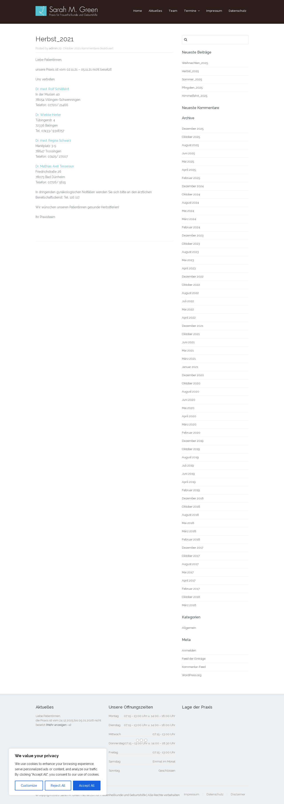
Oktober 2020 (191, 383)
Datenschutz (237, 10)
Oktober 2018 (191, 506)
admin (53, 48)
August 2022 (190, 293)
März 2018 (189, 531)
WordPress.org (191, 675)
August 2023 (190, 252)
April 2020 (189, 416)
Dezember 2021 (192, 326)
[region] (57, 771)
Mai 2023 (188, 260)
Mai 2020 (188, 408)
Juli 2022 (188, 301)
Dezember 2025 (192, 128)
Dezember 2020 (193, 375)
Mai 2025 (188, 161)
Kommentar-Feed (194, 667)
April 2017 (188, 580)
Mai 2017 (188, 572)
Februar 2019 (191, 490)
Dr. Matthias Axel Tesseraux (55, 166)
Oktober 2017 (191, 556)
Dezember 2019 (192, 441)
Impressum (214, 10)
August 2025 (190, 145)
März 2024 (189, 219)
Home (137, 10)
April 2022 (189, 317)
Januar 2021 (190, 367)
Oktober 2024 (191, 194)
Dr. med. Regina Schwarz (53, 140)
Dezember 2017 (192, 547)
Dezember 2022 (192, 276)
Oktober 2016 (191, 597)
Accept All (87, 785)
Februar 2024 (191, 227)
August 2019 (190, 457)
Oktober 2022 (191, 284)
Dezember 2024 (193, 186)
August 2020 (190, 391)
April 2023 (189, 268)
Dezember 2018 (193, 498)
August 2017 (190, 564)
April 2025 (189, 169)
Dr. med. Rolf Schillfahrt (52, 89)
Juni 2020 (188, 399)
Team (173, 10)
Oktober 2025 (191, 137)
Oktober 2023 (191, 243)
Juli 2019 (188, 465)
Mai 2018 (188, 523)
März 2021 (189, 358)
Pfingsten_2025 (192, 87)
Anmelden (189, 650)
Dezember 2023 (192, 235)
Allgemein (189, 627)
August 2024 (190, 202)
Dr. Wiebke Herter (48, 115)
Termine (190, 10)
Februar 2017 (191, 588)
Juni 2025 (188, 153)
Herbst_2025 (190, 71)
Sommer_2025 (192, 79)
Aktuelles (155, 10)
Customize (29, 785)
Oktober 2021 (191, 334)
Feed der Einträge (193, 658)
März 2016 (189, 605)
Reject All (58, 785)
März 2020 (189, 424)
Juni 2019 (188, 473)
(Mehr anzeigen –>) (58, 725)
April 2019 (189, 482)
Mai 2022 (188, 309)
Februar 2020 (191, 432)
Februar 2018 (191, 539)
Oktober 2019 (191, 449)
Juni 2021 (188, 342)
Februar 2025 (191, 178)
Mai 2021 (188, 350)
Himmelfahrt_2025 (194, 95)
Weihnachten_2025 (195, 63)
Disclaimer (238, 794)
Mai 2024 (188, 210)
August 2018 (190, 514)
